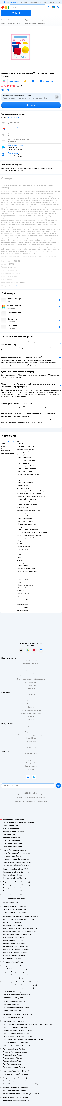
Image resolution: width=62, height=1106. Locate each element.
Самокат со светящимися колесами (29, 494)
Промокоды (31, 673)
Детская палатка (22, 610)
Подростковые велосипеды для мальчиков (31, 541)
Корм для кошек (31, 757)
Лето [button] (3, 446)
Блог (31, 744)
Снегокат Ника (22, 549)
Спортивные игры (46, 20)
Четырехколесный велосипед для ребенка (31, 496)
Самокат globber (23, 455)
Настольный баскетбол (25, 585)
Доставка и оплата (31, 660)
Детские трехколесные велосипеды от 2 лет (32, 532)
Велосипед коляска (24, 457)
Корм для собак (31, 763)
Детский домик (22, 607)
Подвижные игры (8, 23)
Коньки (19, 557)
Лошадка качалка (23, 488)
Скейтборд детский (24, 463)
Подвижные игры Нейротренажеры (31, 23)
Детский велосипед (24, 441)
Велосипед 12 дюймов (24, 471)
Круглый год (30, 20)
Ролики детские (22, 563)
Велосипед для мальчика (25, 518)
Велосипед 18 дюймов (25, 521)
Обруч (19, 596)
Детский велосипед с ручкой (27, 460)
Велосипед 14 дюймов (25, 502)
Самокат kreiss (22, 477)
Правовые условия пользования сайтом (31, 795)
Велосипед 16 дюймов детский (27, 505)
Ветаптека (31, 769)
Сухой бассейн (22, 604)
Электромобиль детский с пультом (29, 510)
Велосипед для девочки (25, 513)
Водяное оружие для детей (26, 568)
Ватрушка (20, 554)
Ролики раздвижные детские (27, 571)
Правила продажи (31, 670)
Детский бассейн (23, 579)
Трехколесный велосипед (26, 446)
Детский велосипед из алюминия (28, 530)
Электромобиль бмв (24, 527)
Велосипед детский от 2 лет (26, 538)
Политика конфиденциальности (31, 676)
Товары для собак (31, 760)
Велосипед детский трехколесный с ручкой (32, 491)
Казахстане (35, 801)
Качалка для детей (23, 485)
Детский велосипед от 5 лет (26, 469)
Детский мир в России (23, 801)
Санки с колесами (23, 546)
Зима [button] (3, 443)
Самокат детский (23, 452)
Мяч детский (21, 588)
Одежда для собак (31, 766)
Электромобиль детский (25, 449)
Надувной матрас (23, 593)
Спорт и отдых (15, 20)
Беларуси (43, 801)
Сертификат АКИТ (31, 682)
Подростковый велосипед (26, 524)
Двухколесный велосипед (26, 480)
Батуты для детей (23, 566)
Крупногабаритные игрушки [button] (7, 454)
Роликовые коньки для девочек (28, 574)
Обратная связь (31, 685)
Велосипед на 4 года (24, 516)
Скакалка (20, 591)
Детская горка (22, 602)
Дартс (19, 582)
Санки (19, 543)
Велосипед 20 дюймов (25, 482)
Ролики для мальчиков (24, 577)
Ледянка (20, 560)
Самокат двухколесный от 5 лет (28, 474)
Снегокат (20, 552)
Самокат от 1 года (23, 507)
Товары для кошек (31, 754)
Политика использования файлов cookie (31, 679)
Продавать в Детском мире (31, 664)
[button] (16, 13)
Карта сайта (31, 688)
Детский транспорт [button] (8, 441)
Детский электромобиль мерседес (29, 535)
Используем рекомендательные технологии (31, 797)
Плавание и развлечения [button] (5, 449)
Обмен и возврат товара (31, 667)
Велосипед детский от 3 (25, 466)
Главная (4, 20)
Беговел (20, 444)
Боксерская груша (23, 599)
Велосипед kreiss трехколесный (28, 499)
